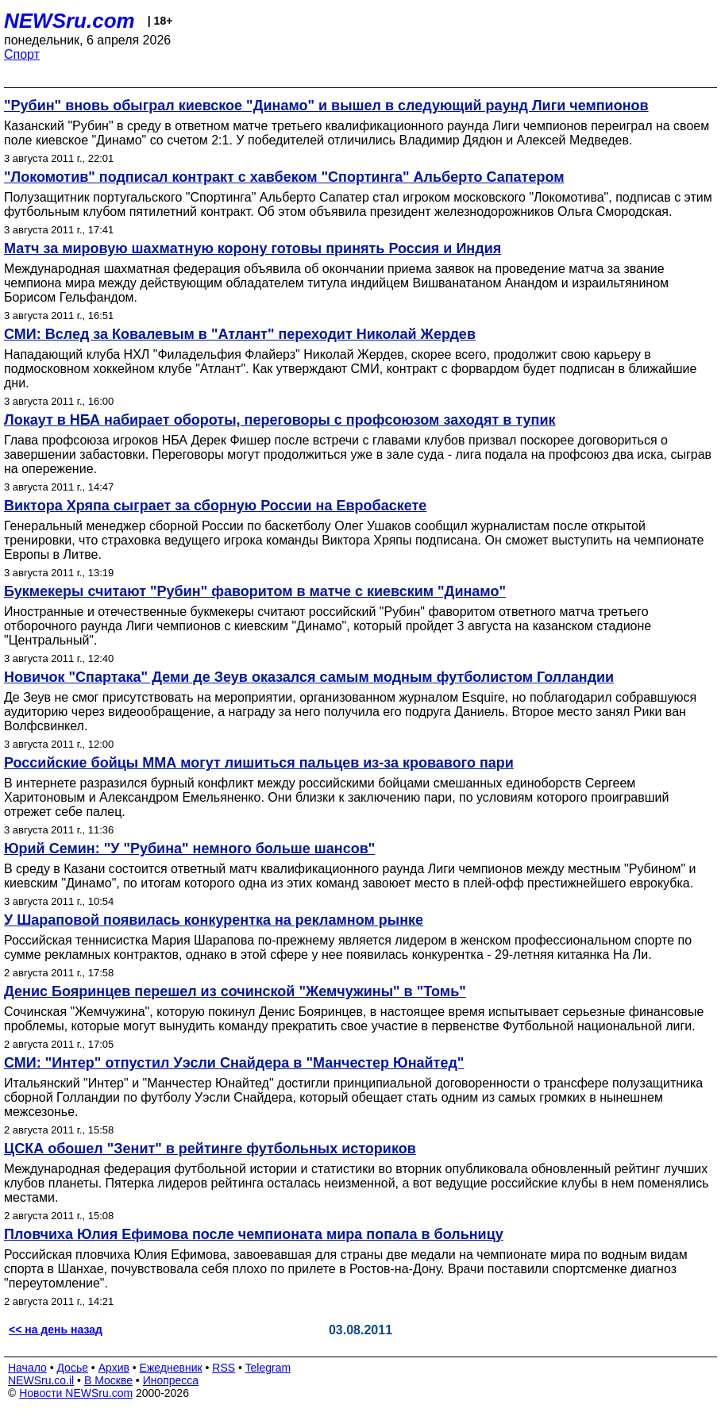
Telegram (268, 1367)
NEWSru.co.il (41, 1380)
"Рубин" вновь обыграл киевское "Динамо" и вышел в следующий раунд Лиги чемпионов (326, 106)
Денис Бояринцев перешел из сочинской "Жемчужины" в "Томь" (235, 991)
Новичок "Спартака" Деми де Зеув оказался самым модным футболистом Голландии (309, 677)
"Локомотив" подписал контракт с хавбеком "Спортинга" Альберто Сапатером (284, 177)
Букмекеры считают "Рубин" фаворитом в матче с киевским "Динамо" (255, 591)
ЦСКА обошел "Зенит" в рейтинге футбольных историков (210, 1149)
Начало (27, 1367)
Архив (113, 1367)
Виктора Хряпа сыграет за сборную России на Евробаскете (215, 506)
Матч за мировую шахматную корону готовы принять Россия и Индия (252, 248)
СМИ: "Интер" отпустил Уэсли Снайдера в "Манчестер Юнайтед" (234, 1063)
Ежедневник (171, 1367)
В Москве (108, 1380)
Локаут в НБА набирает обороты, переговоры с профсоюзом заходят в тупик (280, 420)
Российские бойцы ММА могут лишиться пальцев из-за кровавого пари (259, 763)
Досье (72, 1367)
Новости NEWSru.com (76, 1393)
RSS (223, 1367)
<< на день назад (55, 1329)
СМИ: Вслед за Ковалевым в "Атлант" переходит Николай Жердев (240, 334)
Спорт (22, 54)
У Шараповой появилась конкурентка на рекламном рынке (213, 920)
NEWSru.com (69, 21)
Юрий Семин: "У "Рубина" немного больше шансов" (189, 848)
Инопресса (171, 1380)
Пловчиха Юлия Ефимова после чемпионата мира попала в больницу (253, 1234)
